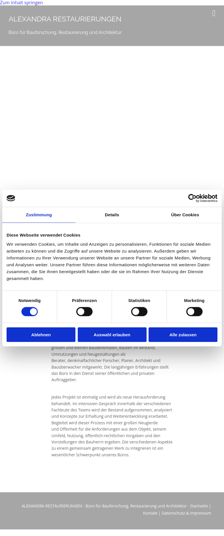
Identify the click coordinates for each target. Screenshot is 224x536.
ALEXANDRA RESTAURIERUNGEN (65, 19)
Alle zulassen (183, 334)
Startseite (199, 506)
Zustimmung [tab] (39, 214)
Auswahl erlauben (112, 334)
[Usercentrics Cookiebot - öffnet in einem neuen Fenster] (192, 198)
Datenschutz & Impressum (186, 513)
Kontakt (150, 513)
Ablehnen (41, 334)
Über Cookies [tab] (185, 214)
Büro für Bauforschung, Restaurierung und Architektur (65, 32)
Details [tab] (112, 214)
